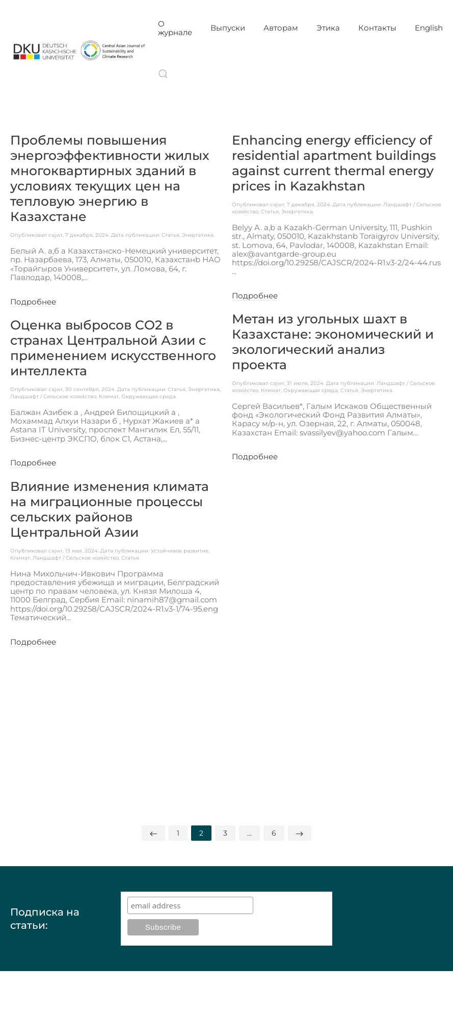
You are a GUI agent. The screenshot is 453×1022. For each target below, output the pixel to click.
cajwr (55, 235)
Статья (170, 235)
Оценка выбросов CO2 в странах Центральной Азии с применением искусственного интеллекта (113, 347)
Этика (328, 28)
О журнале (175, 28)
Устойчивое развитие (179, 550)
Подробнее (33, 302)
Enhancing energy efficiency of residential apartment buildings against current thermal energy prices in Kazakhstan (334, 163)
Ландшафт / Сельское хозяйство (53, 396)
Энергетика (198, 235)
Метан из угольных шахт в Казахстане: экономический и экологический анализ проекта (333, 341)
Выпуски (227, 28)
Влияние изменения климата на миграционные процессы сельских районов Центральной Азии (109, 509)
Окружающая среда (148, 396)
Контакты (377, 28)
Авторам (280, 28)
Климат (109, 396)
